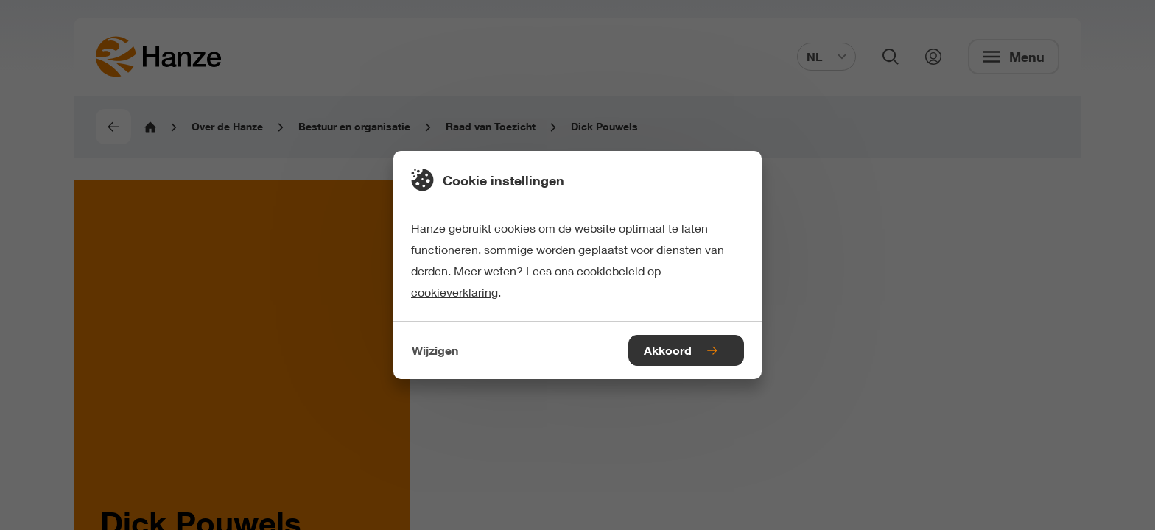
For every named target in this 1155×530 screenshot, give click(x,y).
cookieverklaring (454, 292)
